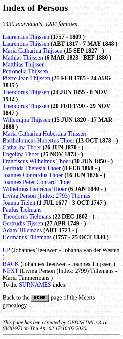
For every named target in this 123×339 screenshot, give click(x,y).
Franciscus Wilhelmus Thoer (37, 161)
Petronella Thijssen (25, 71)
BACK (11, 264)
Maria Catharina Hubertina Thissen (44, 133)
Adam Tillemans (23, 230)
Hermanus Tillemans (28, 237)
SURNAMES (35, 284)
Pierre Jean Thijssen (27, 78)
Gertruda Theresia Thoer (32, 168)
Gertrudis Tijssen (24, 223)
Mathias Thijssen (24, 57)
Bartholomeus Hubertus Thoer (39, 140)
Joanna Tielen (20, 202)
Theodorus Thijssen (27, 92)
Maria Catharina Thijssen (33, 50)
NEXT (10, 271)
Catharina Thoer (23, 147)
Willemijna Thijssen (27, 120)
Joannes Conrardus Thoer (33, 175)
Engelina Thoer (22, 154)
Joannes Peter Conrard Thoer (37, 182)
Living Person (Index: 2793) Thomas (46, 196)
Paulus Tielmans (22, 209)
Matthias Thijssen (24, 64)
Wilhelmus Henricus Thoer (35, 189)
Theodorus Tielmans (27, 216)
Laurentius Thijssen (27, 37)
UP (6, 250)
